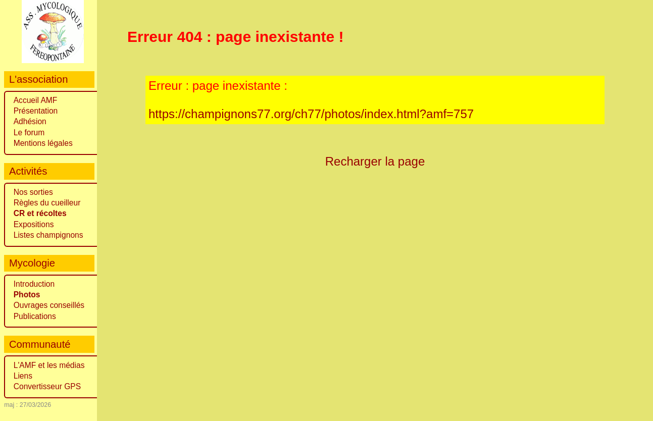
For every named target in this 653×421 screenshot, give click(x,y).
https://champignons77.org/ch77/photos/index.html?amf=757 (311, 114)
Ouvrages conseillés (49, 305)
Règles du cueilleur (47, 202)
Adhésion (30, 121)
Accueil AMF (36, 100)
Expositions (34, 224)
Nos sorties (33, 192)
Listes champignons (48, 235)
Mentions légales (43, 143)
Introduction (34, 284)
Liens (23, 376)
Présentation (36, 111)
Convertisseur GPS (47, 386)
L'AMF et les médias (49, 365)
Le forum (29, 132)
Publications (35, 316)
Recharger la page (375, 161)
